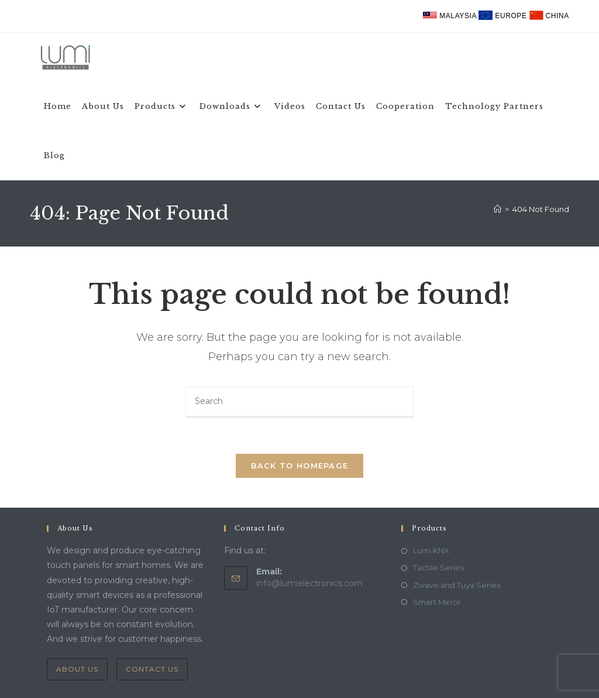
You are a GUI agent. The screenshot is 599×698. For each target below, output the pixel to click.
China (549, 16)
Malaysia (450, 16)
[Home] (497, 209)
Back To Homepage (300, 465)
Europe (503, 16)
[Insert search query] (299, 402)
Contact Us (152, 669)
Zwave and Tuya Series (456, 585)
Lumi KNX (431, 550)
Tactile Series (438, 567)
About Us (77, 669)
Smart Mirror (437, 602)
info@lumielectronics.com (309, 583)
